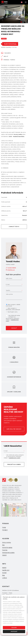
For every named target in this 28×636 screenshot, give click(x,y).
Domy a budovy (6, 542)
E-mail (8, 284)
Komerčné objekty (7, 547)
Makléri (4, 567)
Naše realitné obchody (14, 429)
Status (3, 220)
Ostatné (4, 555)
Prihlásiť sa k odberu (14, 464)
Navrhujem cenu (12, 312)
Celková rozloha (5, 206)
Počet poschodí (5, 202)
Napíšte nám (5, 570)
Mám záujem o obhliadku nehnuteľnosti (13, 308)
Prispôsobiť (14, 631)
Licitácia (4, 578)
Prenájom (5, 530)
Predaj (4, 527)
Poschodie (4, 197)
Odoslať (14, 328)
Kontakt (4, 572)
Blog (3, 575)
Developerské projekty (8, 552)
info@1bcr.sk (11, 270)
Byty (3, 545)
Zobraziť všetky (14, 226)
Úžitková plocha (5, 211)
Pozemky (4, 550)
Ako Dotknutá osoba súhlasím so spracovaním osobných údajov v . (13, 318)
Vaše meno (9, 278)
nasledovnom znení (12, 320)
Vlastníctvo (4, 215)
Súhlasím (14, 627)
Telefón (8, 290)
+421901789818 (11, 267)
